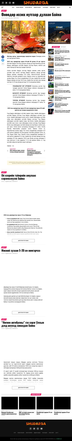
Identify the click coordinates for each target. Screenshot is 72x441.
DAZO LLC (59, 438)
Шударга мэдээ (37, 7)
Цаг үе (58, 7)
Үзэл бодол (45, 7)
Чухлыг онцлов (19, 7)
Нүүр (13, 7)
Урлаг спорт (52, 7)
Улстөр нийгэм (28, 7)
